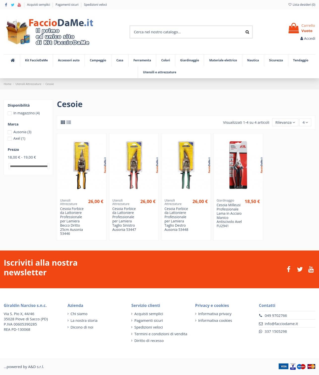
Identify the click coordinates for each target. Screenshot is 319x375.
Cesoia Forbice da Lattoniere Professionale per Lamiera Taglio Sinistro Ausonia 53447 (124, 219)
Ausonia (22, 131)
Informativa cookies (215, 320)
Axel (19, 138)
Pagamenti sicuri (67, 4)
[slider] (9, 166)
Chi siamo (79, 313)
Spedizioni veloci (95, 4)
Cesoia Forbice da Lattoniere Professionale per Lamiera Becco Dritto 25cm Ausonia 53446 (72, 221)
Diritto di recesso (149, 340)
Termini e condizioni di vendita (160, 333)
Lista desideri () (301, 4)
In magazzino (26, 113)
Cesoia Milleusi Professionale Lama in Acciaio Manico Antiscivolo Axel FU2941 (229, 215)
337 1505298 (276, 331)
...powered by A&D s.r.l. (24, 366)
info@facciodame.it (281, 323)
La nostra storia (83, 320)
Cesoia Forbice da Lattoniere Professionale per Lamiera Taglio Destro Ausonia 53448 (176, 219)
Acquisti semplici (39, 4)
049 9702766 (276, 315)
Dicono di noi (81, 327)
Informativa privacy (214, 313)
